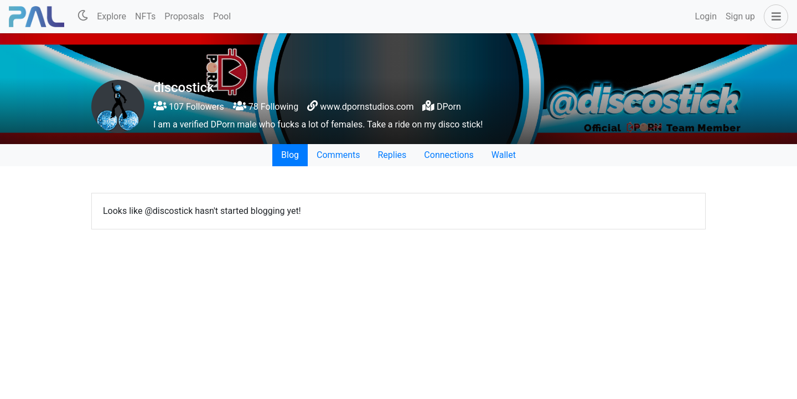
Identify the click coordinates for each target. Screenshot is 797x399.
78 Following (265, 106)
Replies (391, 155)
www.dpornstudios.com (366, 106)
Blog (290, 155)
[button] (773, 16)
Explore (111, 16)
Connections (448, 155)
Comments (338, 155)
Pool (222, 16)
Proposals (184, 16)
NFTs (145, 16)
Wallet (503, 155)
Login (706, 16)
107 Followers (188, 106)
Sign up (740, 16)
